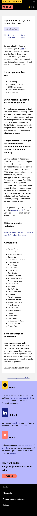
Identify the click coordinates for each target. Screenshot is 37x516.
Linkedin (14, 423)
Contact (6, 487)
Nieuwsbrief (7, 493)
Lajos (22, 49)
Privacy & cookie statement (14, 499)
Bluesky (5, 448)
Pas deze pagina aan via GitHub (18, 378)
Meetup (13, 453)
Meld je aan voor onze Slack (20, 398)
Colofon (6, 505)
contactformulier (17, 210)
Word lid (9, 476)
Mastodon (28, 445)
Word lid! (7, 7)
